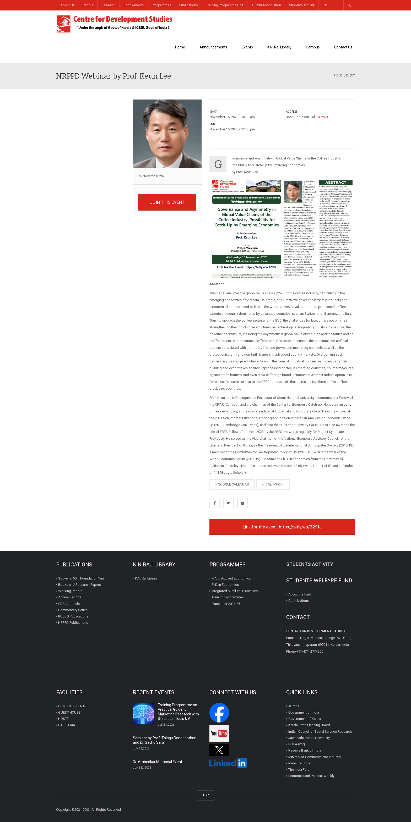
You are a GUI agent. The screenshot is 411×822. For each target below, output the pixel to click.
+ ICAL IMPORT (273, 484)
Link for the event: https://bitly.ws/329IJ (282, 526)
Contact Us (343, 47)
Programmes (161, 5)
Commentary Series (73, 610)
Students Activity (302, 5)
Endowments (134, 5)
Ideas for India (299, 763)
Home (180, 47)
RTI (325, 5)
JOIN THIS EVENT (167, 202)
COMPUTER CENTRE (73, 706)
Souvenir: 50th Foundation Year (81, 578)
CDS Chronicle (69, 604)
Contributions (299, 601)
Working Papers (70, 591)
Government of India (303, 712)
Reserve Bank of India (304, 750)
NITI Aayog (296, 744)
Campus (313, 47)
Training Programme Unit (224, 5)
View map (324, 117)
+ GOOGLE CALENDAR (232, 484)
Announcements (213, 47)
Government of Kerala (304, 719)
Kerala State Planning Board (309, 725)
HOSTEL (64, 719)
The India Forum (300, 769)
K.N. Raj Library (279, 47)
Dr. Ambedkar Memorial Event (157, 762)
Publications (188, 5)
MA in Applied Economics (231, 578)
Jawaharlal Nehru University (309, 738)
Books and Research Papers (79, 585)
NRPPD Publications (73, 623)
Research (108, 5)
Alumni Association (266, 5)
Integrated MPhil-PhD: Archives (235, 591)
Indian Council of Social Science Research (320, 731)
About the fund (299, 594)
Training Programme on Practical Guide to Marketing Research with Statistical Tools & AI (178, 712)
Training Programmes (228, 597)
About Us (67, 5)
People (88, 5)
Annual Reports (70, 597)
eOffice (293, 706)
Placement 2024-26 (226, 604)
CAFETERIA (66, 725)
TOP (206, 795)
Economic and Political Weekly (311, 776)
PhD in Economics (225, 585)
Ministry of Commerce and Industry (314, 757)
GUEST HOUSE (69, 712)
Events (247, 47)
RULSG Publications (73, 616)
